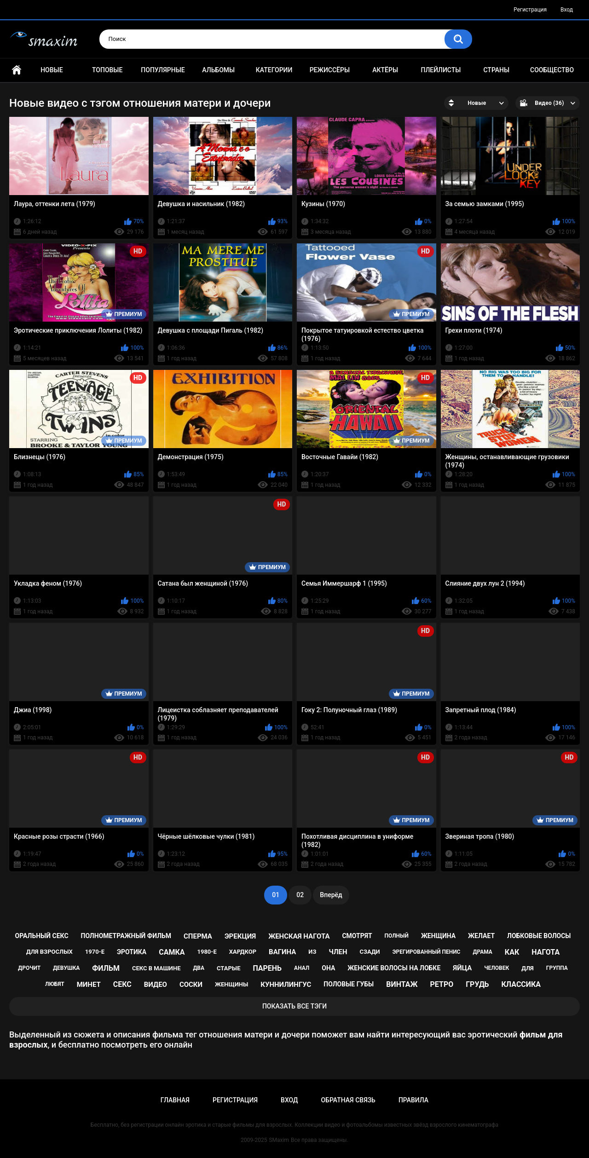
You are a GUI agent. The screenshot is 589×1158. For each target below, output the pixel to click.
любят (54, 984)
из (312, 951)
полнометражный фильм (126, 935)
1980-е (206, 951)
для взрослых (49, 951)
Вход (566, 9)
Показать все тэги (294, 1006)
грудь (477, 984)
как (512, 952)
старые (228, 968)
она (328, 968)
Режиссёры (330, 70)
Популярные (163, 70)
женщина (438, 935)
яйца (462, 968)
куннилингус (285, 984)
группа (557, 968)
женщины (231, 984)
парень (267, 968)
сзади (370, 951)
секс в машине (156, 968)
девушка (66, 968)
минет (89, 984)
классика (521, 984)
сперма (198, 936)
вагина (282, 952)
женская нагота (298, 936)
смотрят (357, 935)
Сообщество (552, 70)
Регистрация (530, 9)
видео (155, 984)
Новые (51, 70)
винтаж (401, 984)
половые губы (348, 984)
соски (190, 984)
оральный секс (42, 935)
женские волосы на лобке (393, 968)
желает (481, 935)
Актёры (385, 70)
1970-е (94, 951)
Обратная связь (348, 1100)
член (338, 952)
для (527, 968)
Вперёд (331, 895)
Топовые (107, 70)
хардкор (242, 951)
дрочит (29, 968)
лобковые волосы (539, 935)
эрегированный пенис (427, 952)
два (198, 968)
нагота (545, 952)
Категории (274, 70)
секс (122, 984)
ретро (442, 984)
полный (397, 936)
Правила (413, 1100)
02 (300, 895)
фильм (106, 968)
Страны (496, 70)
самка (172, 952)
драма (482, 952)
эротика (131, 952)
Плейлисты (441, 70)
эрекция (240, 936)
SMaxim (279, 1140)
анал (301, 968)
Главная (16, 70)
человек (496, 968)
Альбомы (218, 70)
